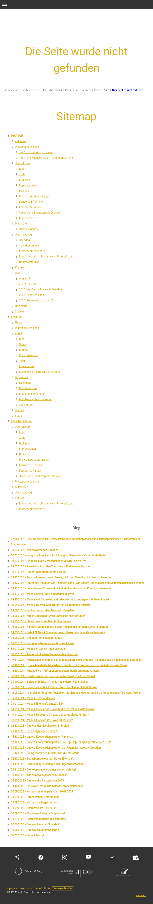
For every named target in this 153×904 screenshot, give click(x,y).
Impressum (12, 888)
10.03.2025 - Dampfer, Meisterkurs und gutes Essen (42, 643)
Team (22, 360)
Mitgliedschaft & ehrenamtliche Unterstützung (46, 256)
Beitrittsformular (29, 262)
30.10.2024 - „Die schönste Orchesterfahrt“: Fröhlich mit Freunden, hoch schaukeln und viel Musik (69, 665)
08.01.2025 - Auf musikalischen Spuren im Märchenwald (44, 654)
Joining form (26, 404)
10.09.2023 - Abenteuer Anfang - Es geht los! (38, 813)
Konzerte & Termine (31, 201)
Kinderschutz (27, 218)
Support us (21, 377)
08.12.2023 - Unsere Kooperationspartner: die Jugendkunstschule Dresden (56, 747)
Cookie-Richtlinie (42, 888)
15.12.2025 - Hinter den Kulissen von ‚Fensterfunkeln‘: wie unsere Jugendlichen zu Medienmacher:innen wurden (77, 583)
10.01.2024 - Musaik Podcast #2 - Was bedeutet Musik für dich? (50, 714)
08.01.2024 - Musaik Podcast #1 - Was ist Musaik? (42, 720)
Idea (21, 339)
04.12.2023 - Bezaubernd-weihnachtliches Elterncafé (42, 758)
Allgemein (25, 278)
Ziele (22, 174)
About (18, 333)
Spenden (24, 240)
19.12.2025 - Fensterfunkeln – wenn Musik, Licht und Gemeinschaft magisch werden (61, 577)
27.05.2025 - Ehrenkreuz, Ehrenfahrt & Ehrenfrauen (41, 621)
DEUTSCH (17, 135)
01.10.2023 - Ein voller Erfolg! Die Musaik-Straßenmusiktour (47, 786)
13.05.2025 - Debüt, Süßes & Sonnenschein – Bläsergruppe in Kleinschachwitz (58, 632)
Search (19, 415)
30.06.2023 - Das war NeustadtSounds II (35, 824)
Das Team (25, 190)
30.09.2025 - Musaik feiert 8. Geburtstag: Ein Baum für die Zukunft (50, 605)
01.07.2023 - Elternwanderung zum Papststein (38, 819)
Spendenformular (29, 245)
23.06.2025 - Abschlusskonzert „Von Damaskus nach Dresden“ (48, 616)
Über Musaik (22, 163)
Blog (17, 273)
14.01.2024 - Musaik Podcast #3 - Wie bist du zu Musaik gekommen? (53, 709)
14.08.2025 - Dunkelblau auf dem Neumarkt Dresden (42, 610)
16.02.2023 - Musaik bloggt (27, 835)
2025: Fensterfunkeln (32, 295)
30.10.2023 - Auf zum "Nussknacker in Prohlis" (39, 775)
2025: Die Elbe (28, 284)
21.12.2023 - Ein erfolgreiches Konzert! (34, 731)
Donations (25, 382)
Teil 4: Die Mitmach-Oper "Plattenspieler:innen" (47, 157)
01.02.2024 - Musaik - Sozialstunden (33, 698)
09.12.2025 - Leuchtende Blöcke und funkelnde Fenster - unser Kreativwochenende (61, 588)
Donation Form (28, 388)
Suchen (19, 311)
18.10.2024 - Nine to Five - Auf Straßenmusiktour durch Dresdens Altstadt (55, 670)
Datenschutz (26, 888)
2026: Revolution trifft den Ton (37, 300)
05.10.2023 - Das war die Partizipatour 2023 (37, 780)
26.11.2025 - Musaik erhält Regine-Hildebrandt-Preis (42, 594)
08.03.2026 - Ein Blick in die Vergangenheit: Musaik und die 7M (48, 561)
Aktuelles (20, 141)
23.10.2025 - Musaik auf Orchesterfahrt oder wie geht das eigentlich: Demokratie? (60, 599)
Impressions (26, 366)
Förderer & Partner (30, 207)
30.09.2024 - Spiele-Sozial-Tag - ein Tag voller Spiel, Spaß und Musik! (53, 676)
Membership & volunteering (35, 399)
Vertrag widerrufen (62, 888)
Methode (24, 179)
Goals (22, 344)
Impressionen (27, 185)
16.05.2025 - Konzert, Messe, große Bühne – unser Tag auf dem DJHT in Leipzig (59, 627)
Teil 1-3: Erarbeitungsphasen (36, 152)
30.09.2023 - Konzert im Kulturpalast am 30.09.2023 (42, 791)
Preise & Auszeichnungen (34, 196)
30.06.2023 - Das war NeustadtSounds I (35, 830)
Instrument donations (32, 393)
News (18, 322)
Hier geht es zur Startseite (127, 90)
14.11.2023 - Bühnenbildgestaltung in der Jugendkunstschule (47, 764)
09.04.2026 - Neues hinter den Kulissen (34, 550)
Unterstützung (23, 234)
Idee (22, 168)
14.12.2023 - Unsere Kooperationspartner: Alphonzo (42, 736)
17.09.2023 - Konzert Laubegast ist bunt (35, 802)
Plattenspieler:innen (27, 146)
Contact (19, 410)
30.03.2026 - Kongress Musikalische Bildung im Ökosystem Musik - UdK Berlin (58, 555)
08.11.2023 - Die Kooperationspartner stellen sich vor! (43, 769)
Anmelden (141, 895)
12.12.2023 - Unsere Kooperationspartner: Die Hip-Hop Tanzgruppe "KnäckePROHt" (61, 742)
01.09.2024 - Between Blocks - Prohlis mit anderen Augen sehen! (50, 681)
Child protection (28, 355)
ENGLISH (16, 317)
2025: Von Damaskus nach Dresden (40, 289)
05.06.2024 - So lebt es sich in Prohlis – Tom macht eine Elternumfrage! (54, 687)
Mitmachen (21, 223)
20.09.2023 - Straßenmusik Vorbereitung (35, 797)
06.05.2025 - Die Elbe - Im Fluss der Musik (36, 637)
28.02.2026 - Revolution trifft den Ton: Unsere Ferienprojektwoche (50, 566)
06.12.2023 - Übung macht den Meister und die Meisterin (45, 753)
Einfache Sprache (21, 421)
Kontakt (19, 267)
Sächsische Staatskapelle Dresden (40, 212)
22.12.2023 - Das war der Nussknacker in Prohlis (40, 725)
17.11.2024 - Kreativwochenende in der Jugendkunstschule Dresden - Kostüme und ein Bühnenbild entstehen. (77, 659)
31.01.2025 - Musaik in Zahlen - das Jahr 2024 (39, 648)
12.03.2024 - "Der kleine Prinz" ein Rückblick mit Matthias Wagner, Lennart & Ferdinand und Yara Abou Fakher (76, 692)
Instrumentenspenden (32, 251)
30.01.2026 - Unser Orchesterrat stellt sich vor (38, 572)
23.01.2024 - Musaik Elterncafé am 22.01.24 (37, 703)
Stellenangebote (29, 229)
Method (23, 349)
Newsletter (21, 306)
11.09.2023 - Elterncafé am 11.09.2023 (34, 808)
